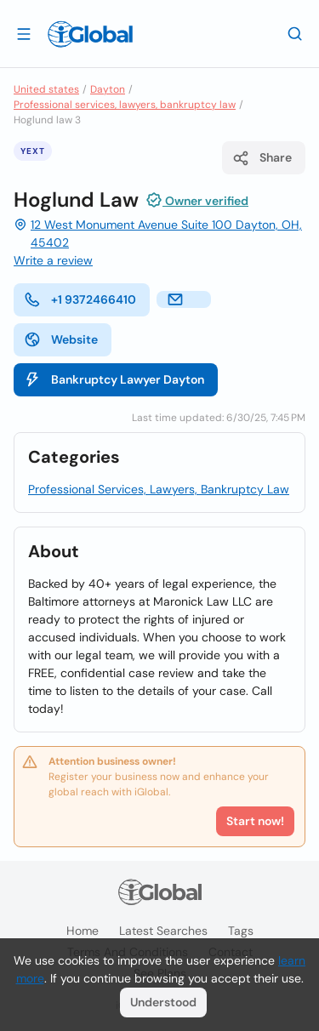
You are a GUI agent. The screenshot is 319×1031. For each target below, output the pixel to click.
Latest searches (163, 930)
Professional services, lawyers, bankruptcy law (125, 104)
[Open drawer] (24, 33)
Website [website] (61, 339)
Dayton (107, 89)
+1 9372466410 (80, 299)
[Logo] (90, 34)
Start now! (255, 821)
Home (82, 930)
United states (46, 89)
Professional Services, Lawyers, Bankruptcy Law (158, 489)
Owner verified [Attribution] (196, 199)
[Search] (295, 33)
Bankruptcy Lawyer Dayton (114, 379)
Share (262, 158)
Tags (240, 930)
